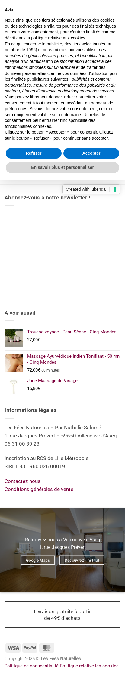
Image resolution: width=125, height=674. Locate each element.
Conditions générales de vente (39, 489)
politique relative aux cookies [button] (58, 38)
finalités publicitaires (30, 79)
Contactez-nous (22, 481)
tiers (76, 44)
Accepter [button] (91, 153)
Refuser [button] (33, 153)
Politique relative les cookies (89, 666)
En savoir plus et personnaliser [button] (62, 167)
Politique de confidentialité (32, 666)
